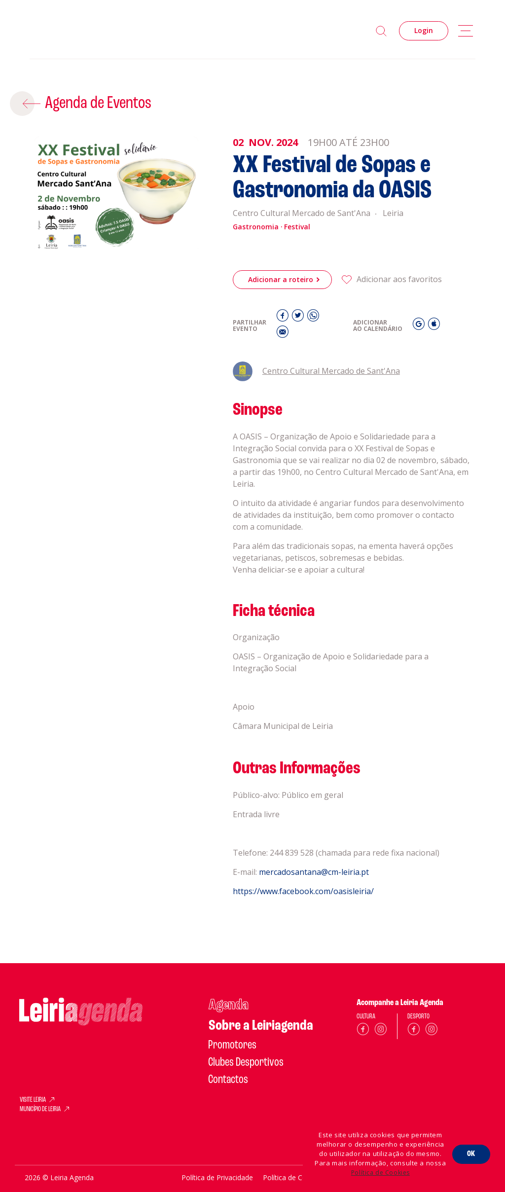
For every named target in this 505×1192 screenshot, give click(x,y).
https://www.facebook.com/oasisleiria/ (303, 919)
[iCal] (434, 325)
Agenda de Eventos (97, 103)
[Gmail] (420, 325)
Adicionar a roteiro (280, 279)
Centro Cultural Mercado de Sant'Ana (316, 371)
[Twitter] (299, 317)
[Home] (91, 31)
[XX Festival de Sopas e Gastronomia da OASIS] (116, 194)
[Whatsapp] (313, 317)
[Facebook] (283, 317)
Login (423, 30)
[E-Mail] (282, 333)
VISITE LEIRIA (33, 1100)
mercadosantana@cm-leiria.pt (314, 900)
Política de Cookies (380, 1172)
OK (471, 1153)
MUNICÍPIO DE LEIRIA (40, 1109)
